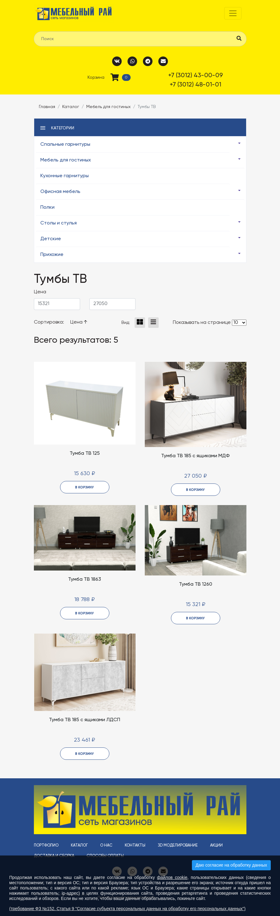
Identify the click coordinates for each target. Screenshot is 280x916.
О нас (106, 845)
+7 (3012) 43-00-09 (195, 76)
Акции (216, 845)
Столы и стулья (58, 223)
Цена (78, 322)
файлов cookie (172, 877)
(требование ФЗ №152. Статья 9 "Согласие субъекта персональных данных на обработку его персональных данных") (127, 908)
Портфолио (46, 845)
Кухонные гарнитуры (64, 176)
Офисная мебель (60, 191)
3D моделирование (178, 845)
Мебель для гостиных (108, 107)
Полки (47, 207)
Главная (47, 107)
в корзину (84, 487)
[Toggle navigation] (232, 13)
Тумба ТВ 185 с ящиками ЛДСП (84, 719)
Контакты (135, 845)
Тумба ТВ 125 (85, 453)
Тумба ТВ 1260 (195, 584)
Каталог (70, 107)
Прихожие (51, 254)
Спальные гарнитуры (65, 144)
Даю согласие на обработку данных (231, 865)
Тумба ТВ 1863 (84, 579)
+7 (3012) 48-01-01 (195, 85)
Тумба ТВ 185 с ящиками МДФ (195, 456)
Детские (50, 238)
